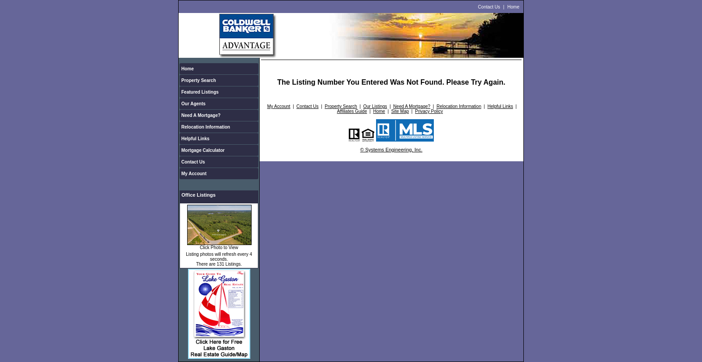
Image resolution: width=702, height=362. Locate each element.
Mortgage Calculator (203, 150)
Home (513, 6)
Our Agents (193, 103)
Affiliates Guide (352, 111)
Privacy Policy (429, 111)
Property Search (198, 80)
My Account (193, 173)
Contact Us (489, 6)
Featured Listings (199, 92)
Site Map (400, 111)
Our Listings (375, 106)
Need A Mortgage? (201, 115)
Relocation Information (205, 127)
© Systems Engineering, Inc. (391, 149)
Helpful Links (195, 138)
